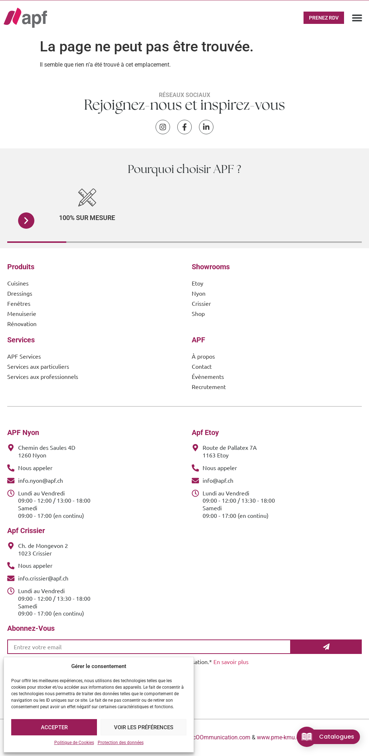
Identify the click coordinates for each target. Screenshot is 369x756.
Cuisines (18, 283)
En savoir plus (231, 661)
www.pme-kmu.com (282, 737)
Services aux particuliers (38, 366)
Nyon (198, 293)
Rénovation (22, 323)
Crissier (201, 303)
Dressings (19, 293)
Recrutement (209, 386)
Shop (198, 313)
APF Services (24, 356)
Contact (202, 366)
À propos (203, 356)
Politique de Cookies (74, 742)
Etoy (197, 283)
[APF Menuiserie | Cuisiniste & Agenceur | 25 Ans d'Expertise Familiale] (25, 18)
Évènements (208, 376)
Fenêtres (18, 303)
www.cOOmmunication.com (214, 737)
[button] (357, 17)
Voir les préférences (143, 727)
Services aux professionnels (42, 376)
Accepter (54, 727)
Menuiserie (21, 313)
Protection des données (121, 742)
